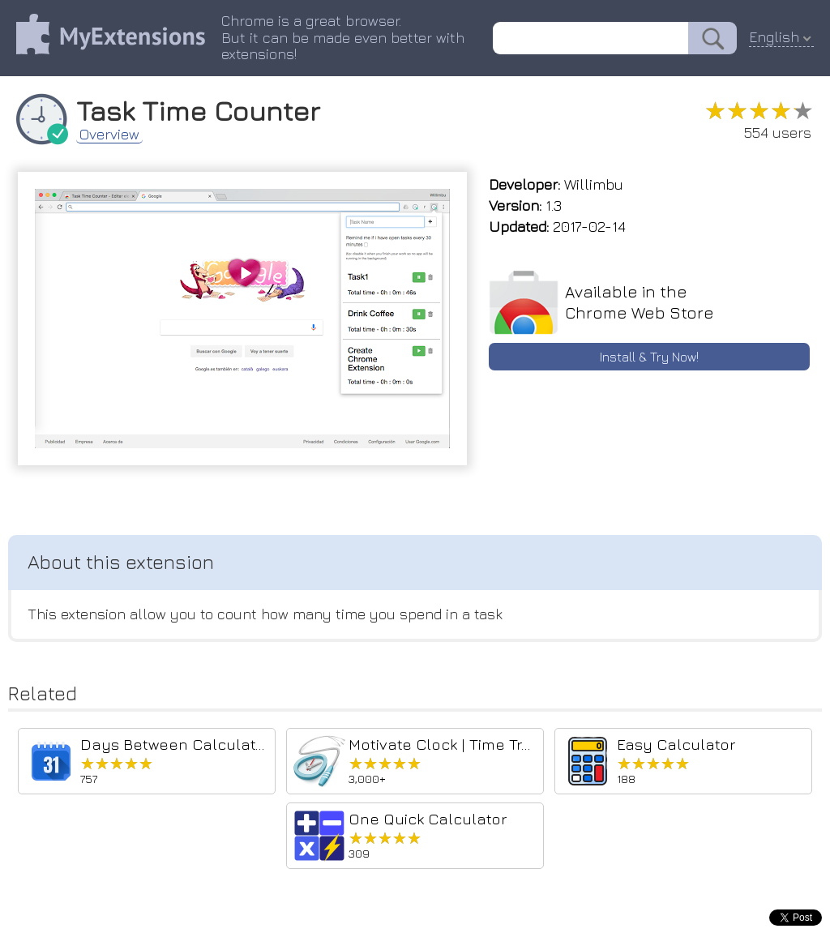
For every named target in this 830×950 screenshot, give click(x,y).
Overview (109, 134)
